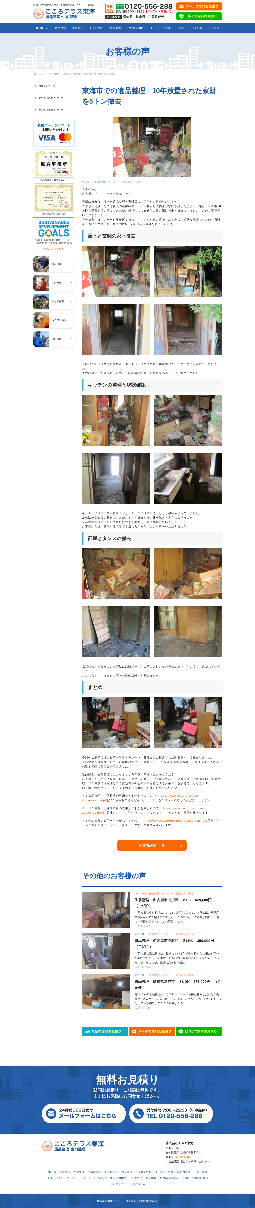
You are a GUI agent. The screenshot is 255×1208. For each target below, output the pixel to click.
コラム (215, 27)
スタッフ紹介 (55, 1178)
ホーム (42, 27)
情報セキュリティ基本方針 (112, 1178)
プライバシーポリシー (80, 1178)
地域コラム (138, 1184)
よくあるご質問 (160, 27)
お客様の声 (97, 27)
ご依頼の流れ (135, 27)
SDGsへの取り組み (53, 248)
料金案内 (115, 27)
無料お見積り (185, 1172)
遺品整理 (60, 27)
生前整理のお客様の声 (50, 110)
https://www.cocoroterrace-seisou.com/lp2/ (175, 820)
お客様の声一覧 (152, 845)
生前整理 (77, 27)
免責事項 (137, 1178)
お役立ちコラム (119, 1184)
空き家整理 (94, 1172)
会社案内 (181, 27)
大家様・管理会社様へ (195, 1178)
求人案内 (199, 27)
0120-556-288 (180, 1156)
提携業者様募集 (169, 1178)
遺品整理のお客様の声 (50, 98)
